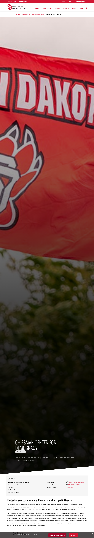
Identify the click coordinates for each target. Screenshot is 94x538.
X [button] (92, 533)
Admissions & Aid (47, 8)
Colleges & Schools (26, 14)
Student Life (66, 8)
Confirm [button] (72, 535)
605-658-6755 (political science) (76, 482)
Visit (70, 1)
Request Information (81, 1)
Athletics (74, 8)
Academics (37, 8)
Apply (63, 1)
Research (57, 8)
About (81, 8)
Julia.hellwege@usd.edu (74, 484)
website (70, 487)
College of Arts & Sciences (38, 14)
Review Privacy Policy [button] (56, 535)
